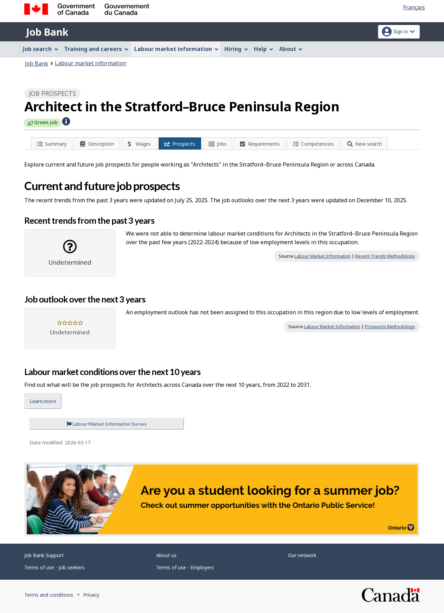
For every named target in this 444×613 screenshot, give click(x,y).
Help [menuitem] (263, 49)
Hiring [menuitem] (236, 49)
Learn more (42, 401)
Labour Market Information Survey (107, 424)
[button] (66, 121)
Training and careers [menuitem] (96, 49)
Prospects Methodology (390, 326)
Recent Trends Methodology (385, 256)
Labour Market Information (322, 256)
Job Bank (47, 32)
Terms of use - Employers (185, 567)
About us (166, 555)
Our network (302, 555)
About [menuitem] (291, 49)
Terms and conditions (48, 594)
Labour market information (90, 63)
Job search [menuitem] (40, 49)
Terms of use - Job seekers (54, 567)
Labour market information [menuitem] (176, 49)
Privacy (91, 594)
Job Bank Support (44, 555)
